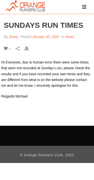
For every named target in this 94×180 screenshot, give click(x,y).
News (69, 37)
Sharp (13, 37)
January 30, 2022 (45, 37)
